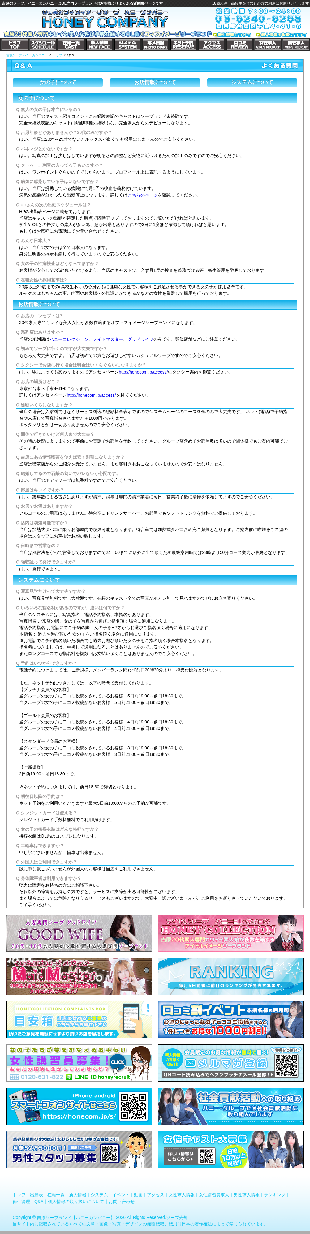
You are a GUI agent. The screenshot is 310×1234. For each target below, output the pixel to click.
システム (99, 1194)
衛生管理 (21, 1201)
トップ (19, 1194)
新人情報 (77, 1194)
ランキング (275, 1194)
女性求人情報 (182, 1194)
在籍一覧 (56, 1194)
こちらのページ (142, 195)
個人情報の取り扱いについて (76, 1201)
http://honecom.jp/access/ (143, 372)
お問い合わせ (122, 1201)
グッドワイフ (140, 338)
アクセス (155, 1194)
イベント (121, 1194)
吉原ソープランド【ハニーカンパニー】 (76, 1217)
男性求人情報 (247, 1194)
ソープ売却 (177, 1217)
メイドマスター (108, 338)
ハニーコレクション (69, 338)
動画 (138, 1194)
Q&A (39, 1201)
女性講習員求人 (214, 1194)
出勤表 (36, 1194)
